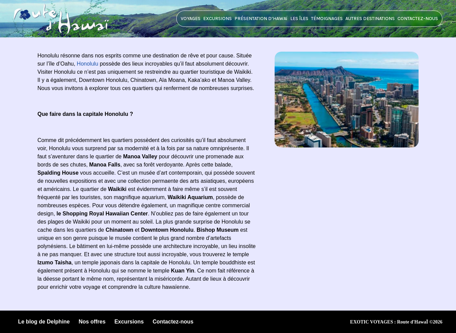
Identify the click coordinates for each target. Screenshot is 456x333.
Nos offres (92, 322)
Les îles (299, 18)
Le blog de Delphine (44, 322)
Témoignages (327, 18)
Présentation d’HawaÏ (261, 18)
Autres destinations (370, 18)
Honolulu (87, 64)
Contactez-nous (417, 18)
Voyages (190, 18)
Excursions (217, 18)
